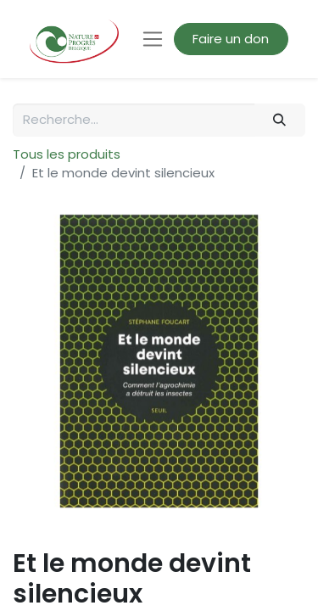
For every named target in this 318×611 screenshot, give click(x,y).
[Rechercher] (279, 120)
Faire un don (230, 39)
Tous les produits (66, 154)
